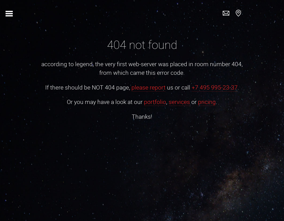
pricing (207, 102)
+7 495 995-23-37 (215, 87)
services (179, 102)
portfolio (155, 102)
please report (148, 87)
